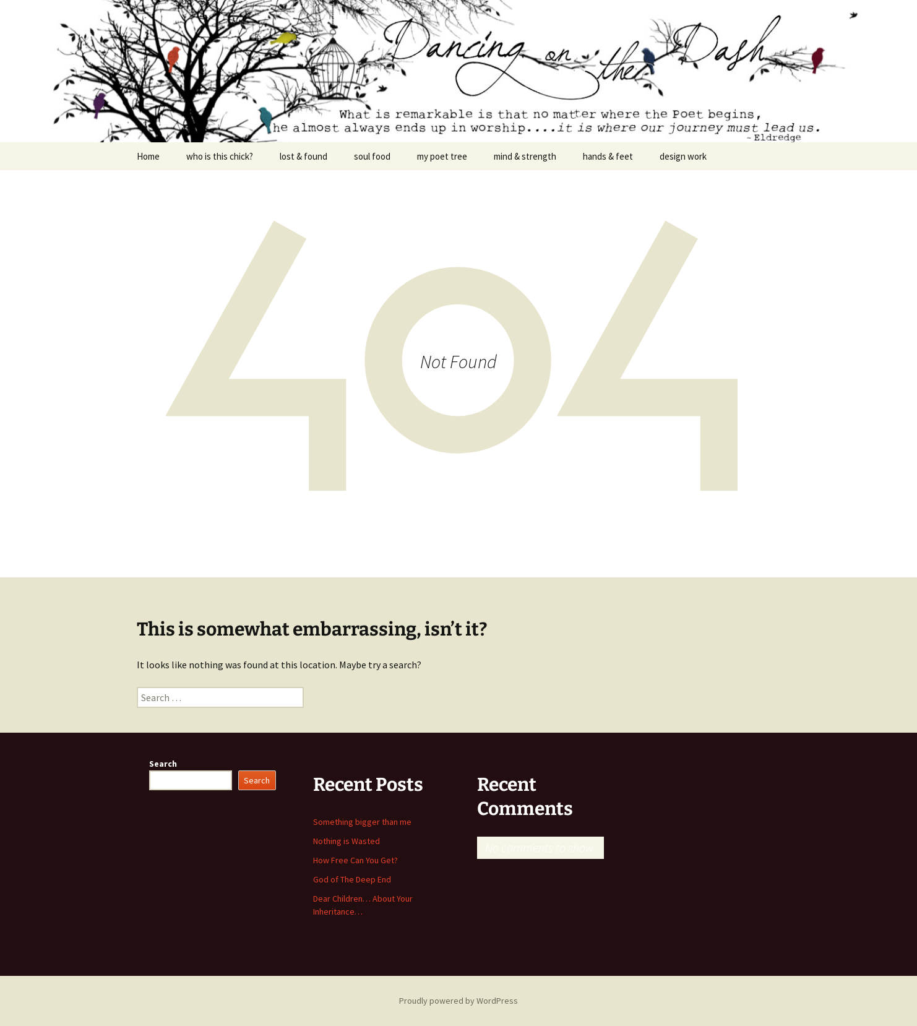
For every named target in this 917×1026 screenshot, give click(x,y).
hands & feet (608, 156)
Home (148, 156)
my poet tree (442, 156)
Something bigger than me (362, 821)
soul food (372, 156)
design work (683, 156)
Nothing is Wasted (346, 841)
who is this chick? (219, 156)
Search (163, 763)
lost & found (303, 156)
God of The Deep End (352, 879)
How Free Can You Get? (355, 860)
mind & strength (525, 156)
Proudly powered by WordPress (458, 1000)
